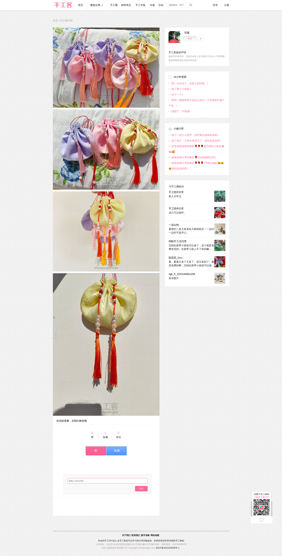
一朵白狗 (174, 224)
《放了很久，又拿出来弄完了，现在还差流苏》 (195, 140)
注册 (226, 5)
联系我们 (135, 535)
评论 (141, 488)
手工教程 (180, 540)
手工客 (122, 540)
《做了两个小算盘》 (180, 89)
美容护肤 (164, 540)
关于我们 (126, 535)
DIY (110, 540)
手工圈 (114, 5)
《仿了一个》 (176, 94)
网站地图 (155, 535)
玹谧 (186, 32)
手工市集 (140, 5)
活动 (160, 5)
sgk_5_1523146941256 (182, 274)
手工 (106, 540)
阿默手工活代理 (177, 241)
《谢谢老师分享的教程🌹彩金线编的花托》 (193, 157)
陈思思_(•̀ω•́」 (177, 257)
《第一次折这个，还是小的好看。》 (189, 83)
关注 (190, 38)
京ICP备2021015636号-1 (167, 548)
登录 (215, 5)
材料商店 (126, 5)
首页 (80, 5)
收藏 (117, 450)
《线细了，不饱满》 (180, 111)
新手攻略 (145, 535)
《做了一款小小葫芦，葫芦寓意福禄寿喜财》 (194, 135)
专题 (152, 5)
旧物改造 (147, 540)
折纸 (156, 540)
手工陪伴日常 (176, 192)
